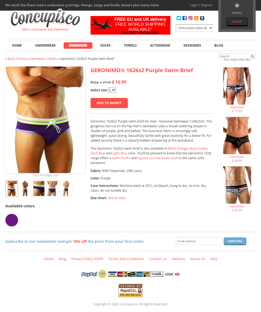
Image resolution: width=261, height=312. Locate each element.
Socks (105, 45)
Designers (192, 45)
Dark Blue (98, 153)
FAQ (213, 258)
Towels (130, 45)
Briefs (52, 58)
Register (207, 5)
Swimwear (78, 45)
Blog (218, 45)
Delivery (178, 258)
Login (194, 5)
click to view (117, 198)
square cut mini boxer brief (158, 158)
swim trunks (121, 158)
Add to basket (109, 103)
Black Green (198, 148)
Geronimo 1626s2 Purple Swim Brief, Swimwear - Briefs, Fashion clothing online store (45, 19)
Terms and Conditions (126, 258)
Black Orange (178, 148)
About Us (197, 258)
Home (17, 45)
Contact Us (158, 258)
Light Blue (119, 153)
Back (11, 58)
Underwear (45, 45)
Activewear (160, 45)
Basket (237, 21)
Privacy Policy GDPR (87, 258)
